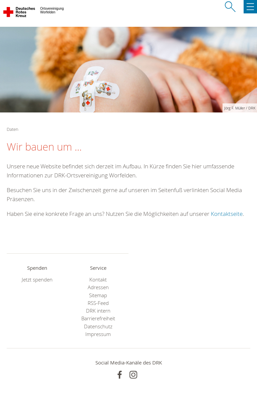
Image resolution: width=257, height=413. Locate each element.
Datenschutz (98, 326)
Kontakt (98, 279)
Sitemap (98, 295)
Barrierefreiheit (98, 318)
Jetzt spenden (37, 279)
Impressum (98, 334)
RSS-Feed (98, 303)
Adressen (98, 287)
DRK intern (98, 311)
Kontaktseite (227, 214)
